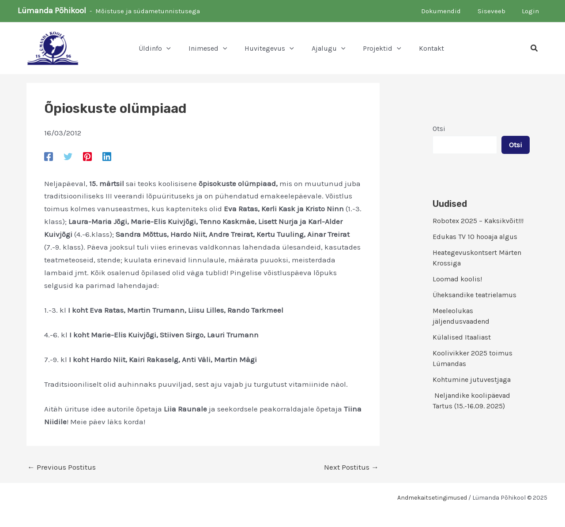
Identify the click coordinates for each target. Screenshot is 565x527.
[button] (535, 48)
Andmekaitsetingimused (432, 497)
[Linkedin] (106, 156)
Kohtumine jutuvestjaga (472, 379)
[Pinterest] (87, 156)
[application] (166, 48)
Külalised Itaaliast (462, 337)
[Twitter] (68, 156)
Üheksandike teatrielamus (474, 295)
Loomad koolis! (457, 279)
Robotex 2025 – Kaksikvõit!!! (478, 221)
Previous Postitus (61, 467)
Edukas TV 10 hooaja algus (475, 236)
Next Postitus (351, 467)
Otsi (439, 128)
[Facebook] (48, 156)
